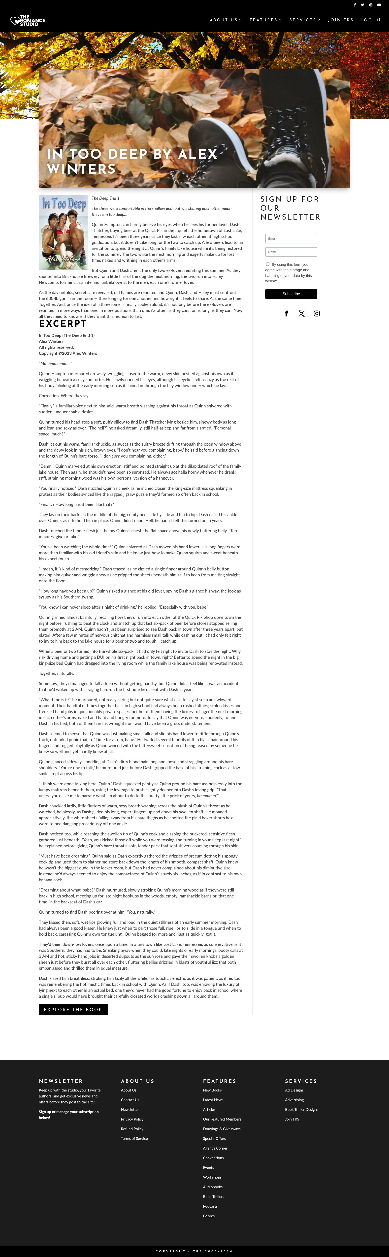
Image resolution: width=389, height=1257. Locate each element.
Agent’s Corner (215, 1148)
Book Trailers (213, 1196)
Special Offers (214, 1138)
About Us (224, 20)
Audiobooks (213, 1187)
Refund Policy (132, 1128)
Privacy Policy (132, 1119)
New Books (212, 1090)
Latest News (213, 1099)
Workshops (212, 1177)
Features (264, 20)
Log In (370, 20)
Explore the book (73, 1009)
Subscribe (291, 294)
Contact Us (130, 1099)
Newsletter (130, 1109)
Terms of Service (134, 1138)
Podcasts (210, 1206)
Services (302, 20)
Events (208, 1167)
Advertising (294, 1099)
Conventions (213, 1158)
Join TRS (341, 20)
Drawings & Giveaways (221, 1128)
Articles (209, 1109)
